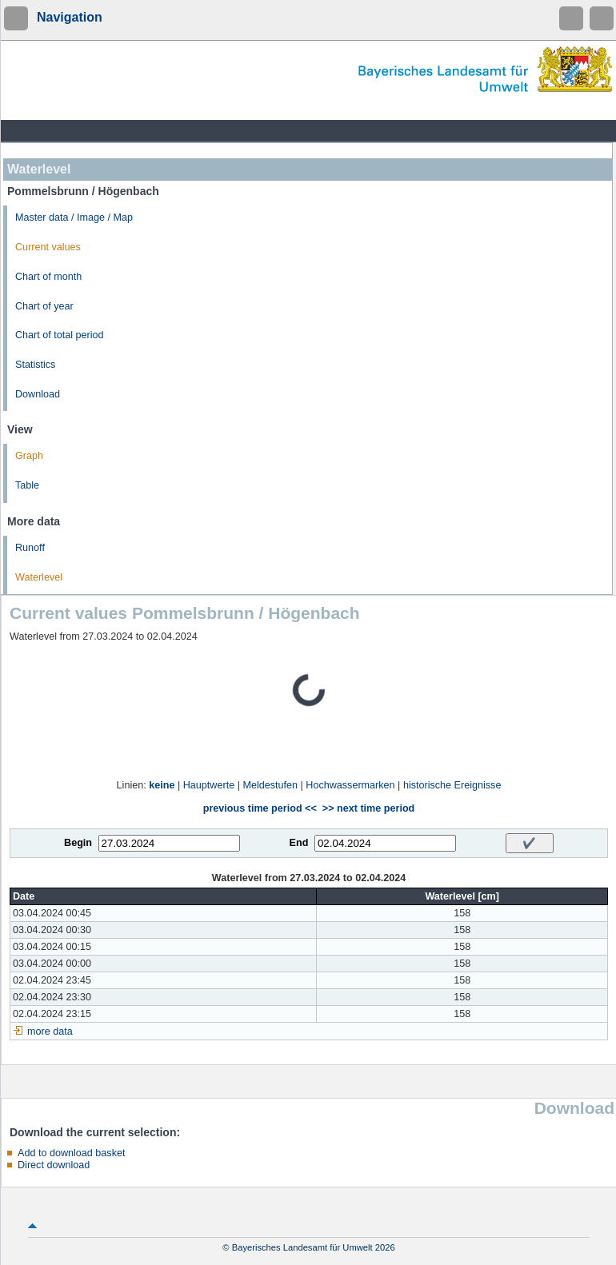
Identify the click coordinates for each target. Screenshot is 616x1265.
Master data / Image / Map (74, 217)
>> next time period (368, 808)
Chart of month (48, 276)
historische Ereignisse (452, 785)
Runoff (30, 547)
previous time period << (260, 808)
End (299, 842)
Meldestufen (270, 785)
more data (50, 1031)
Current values (48, 247)
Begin (78, 842)
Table (27, 485)
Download (37, 394)
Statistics (35, 364)
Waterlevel (38, 577)
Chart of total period (59, 335)
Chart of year (44, 306)
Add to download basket (71, 1153)
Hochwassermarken (350, 785)
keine (161, 785)
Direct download (54, 1165)
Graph (29, 455)
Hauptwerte (208, 785)
